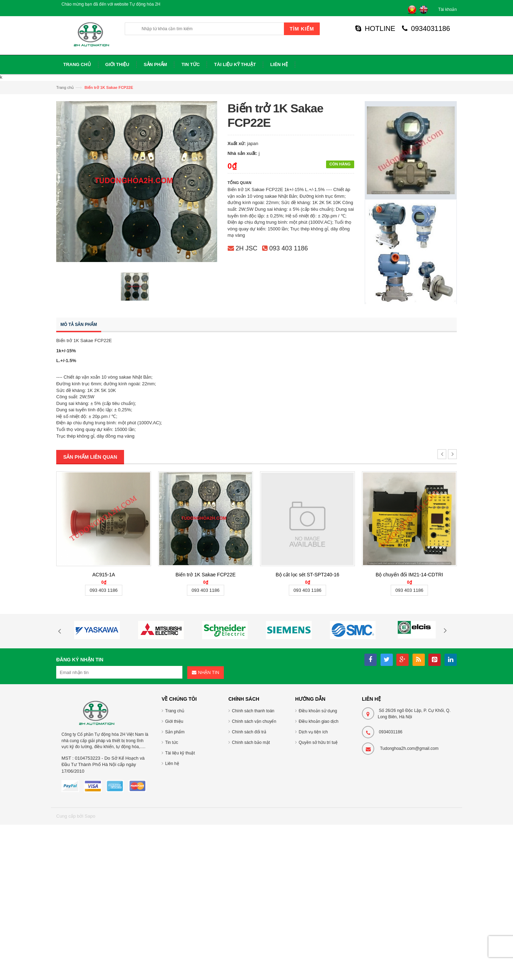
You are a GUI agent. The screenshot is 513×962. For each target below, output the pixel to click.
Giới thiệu (174, 721)
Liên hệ (172, 763)
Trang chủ (65, 87)
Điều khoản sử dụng (318, 710)
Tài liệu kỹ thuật (180, 753)
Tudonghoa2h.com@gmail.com (409, 748)
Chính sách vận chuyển (254, 721)
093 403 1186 (288, 248)
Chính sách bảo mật (251, 742)
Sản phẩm (174, 731)
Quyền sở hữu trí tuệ (318, 742)
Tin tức (171, 742)
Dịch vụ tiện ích (313, 731)
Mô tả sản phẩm (78, 324)
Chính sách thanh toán (253, 710)
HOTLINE (375, 28)
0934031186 (426, 28)
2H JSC (247, 248)
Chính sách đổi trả (249, 731)
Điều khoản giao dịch (318, 721)
